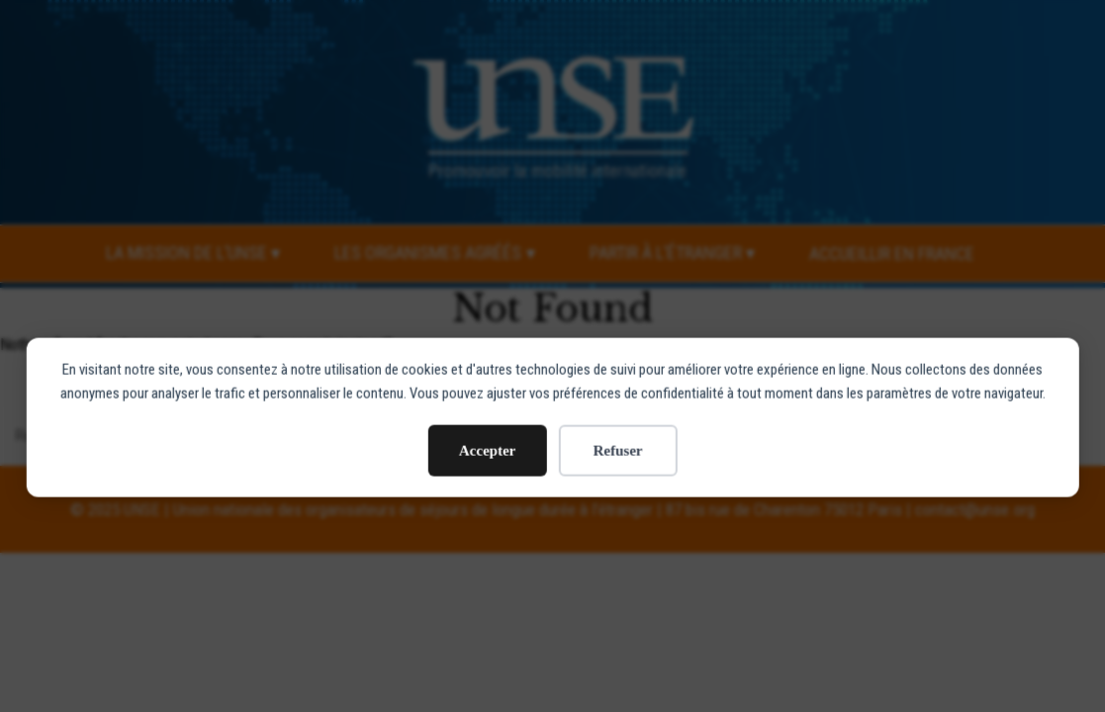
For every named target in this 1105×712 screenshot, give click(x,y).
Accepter (487, 401)
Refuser (618, 401)
